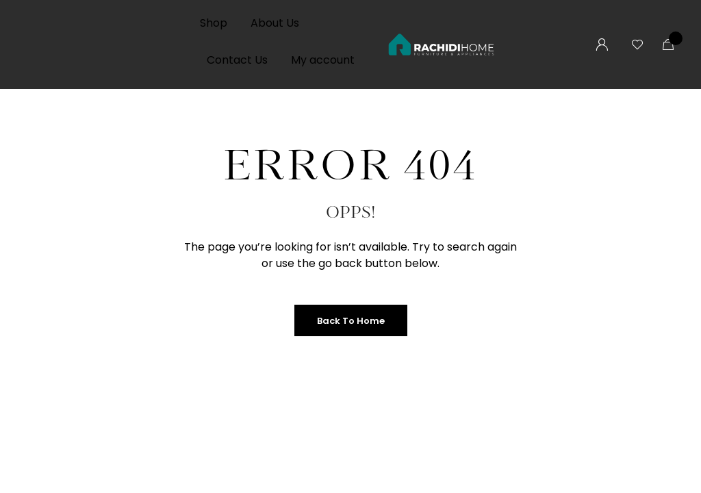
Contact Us (237, 60)
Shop (213, 23)
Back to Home (351, 320)
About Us (275, 23)
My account (323, 60)
